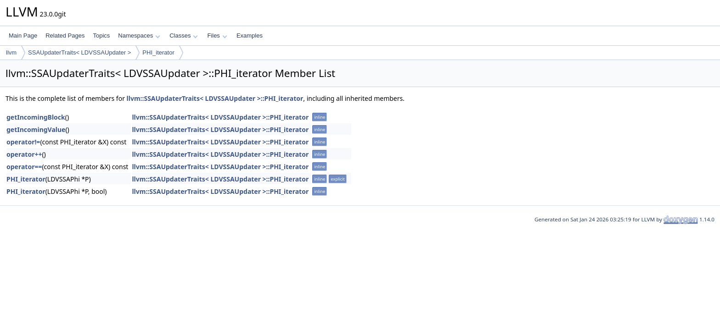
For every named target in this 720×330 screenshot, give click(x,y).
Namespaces (139, 35)
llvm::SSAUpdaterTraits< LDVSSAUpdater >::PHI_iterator (215, 98)
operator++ (24, 154)
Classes (183, 35)
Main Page (23, 35)
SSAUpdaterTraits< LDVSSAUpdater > (79, 52)
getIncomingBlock (35, 117)
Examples (249, 35)
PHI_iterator (158, 52)
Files (217, 35)
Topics (101, 35)
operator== (24, 166)
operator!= (23, 142)
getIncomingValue (35, 129)
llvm (11, 52)
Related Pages (64, 35)
